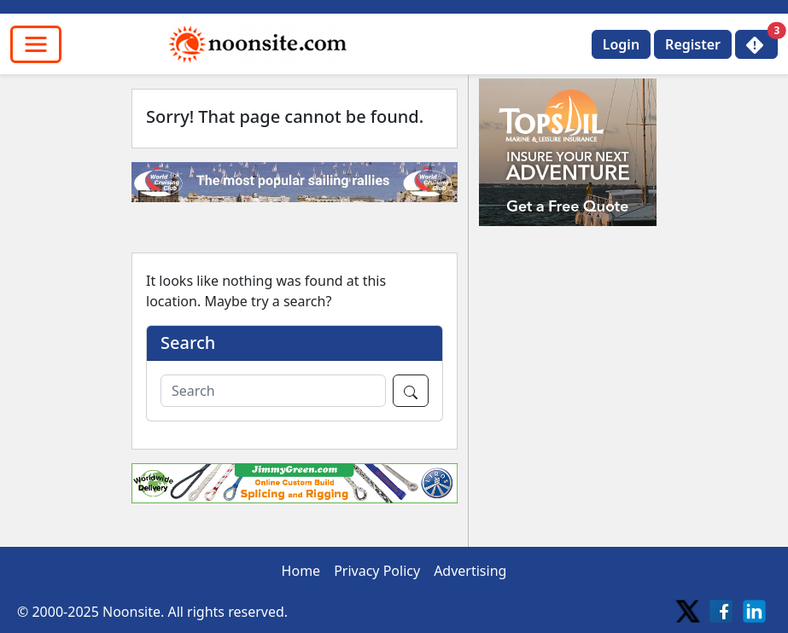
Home (301, 570)
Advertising (470, 570)
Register (693, 44)
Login (621, 44)
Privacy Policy (377, 570)
